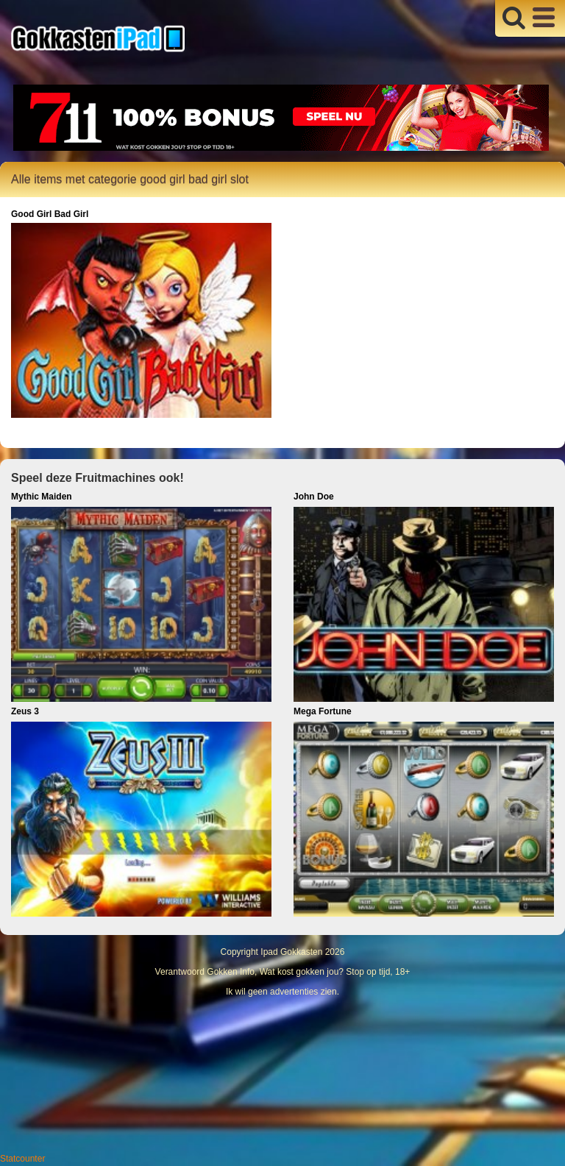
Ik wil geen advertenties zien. (282, 992)
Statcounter (22, 1158)
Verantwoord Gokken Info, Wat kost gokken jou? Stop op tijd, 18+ (283, 972)
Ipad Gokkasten (291, 952)
